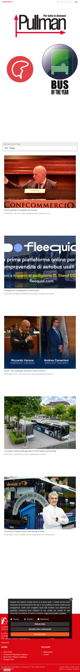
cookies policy (74, 667)
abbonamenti (48, 652)
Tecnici (16, 619)
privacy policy (64, 667)
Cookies (5, 670)
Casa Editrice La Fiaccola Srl (20, 667)
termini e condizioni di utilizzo (69, 669)
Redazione (5, 643)
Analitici (30, 619)
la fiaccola (6, 2)
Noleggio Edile (8, 659)
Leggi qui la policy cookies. (55, 613)
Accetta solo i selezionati (40, 629)
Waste (52, 638)
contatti (46, 655)
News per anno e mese (11, 144)
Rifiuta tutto (40, 624)
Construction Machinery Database (15, 655)
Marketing (44, 619)
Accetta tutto (40, 634)
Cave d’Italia (7, 652)
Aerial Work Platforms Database (15, 657)
